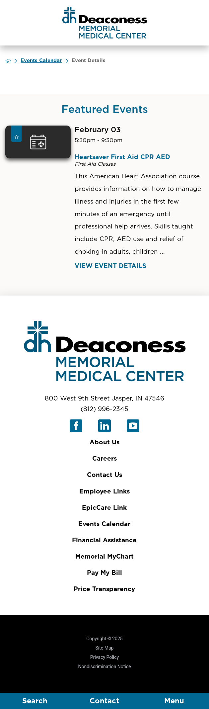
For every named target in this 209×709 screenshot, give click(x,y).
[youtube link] (133, 425)
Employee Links (104, 491)
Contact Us (104, 475)
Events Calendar (46, 60)
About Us (104, 442)
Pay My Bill (104, 573)
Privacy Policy (104, 657)
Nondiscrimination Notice (104, 666)
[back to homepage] (13, 61)
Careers (104, 459)
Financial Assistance (104, 540)
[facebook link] (76, 425)
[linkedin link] (104, 425)
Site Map (104, 648)
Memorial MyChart (104, 557)
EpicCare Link (104, 508)
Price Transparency (104, 589)
